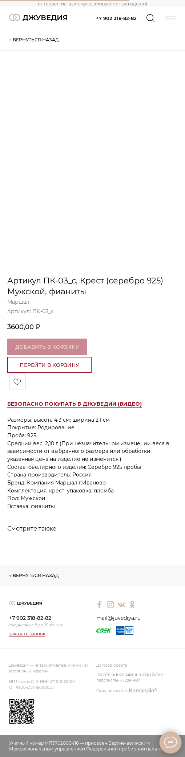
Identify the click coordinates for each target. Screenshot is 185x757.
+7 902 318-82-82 (116, 18)
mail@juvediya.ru (118, 618)
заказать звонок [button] (27, 634)
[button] (74, 404)
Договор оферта (111, 665)
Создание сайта (111, 690)
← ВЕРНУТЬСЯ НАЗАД (34, 39)
